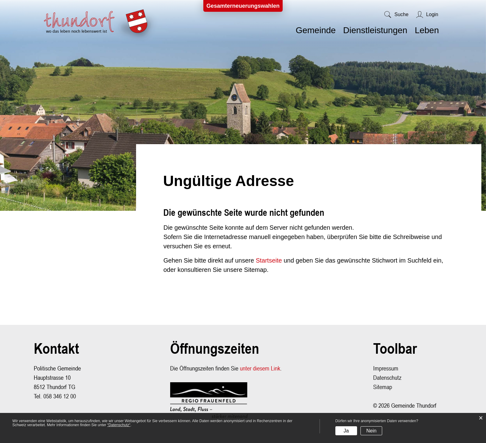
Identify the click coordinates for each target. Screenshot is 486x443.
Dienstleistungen (375, 30)
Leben (427, 30)
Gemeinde (316, 30)
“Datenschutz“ (118, 425)
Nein (371, 430)
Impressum (385, 368)
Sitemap (382, 386)
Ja (346, 430)
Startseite (269, 260)
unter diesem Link (260, 368)
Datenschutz (387, 377)
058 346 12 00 (59, 396)
